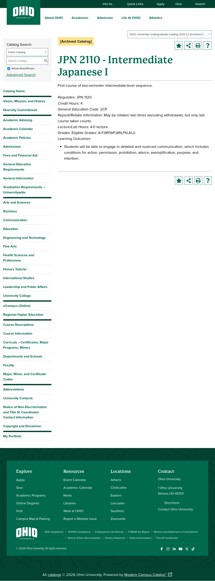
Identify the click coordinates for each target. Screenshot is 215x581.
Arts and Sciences (16, 202)
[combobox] (170, 34)
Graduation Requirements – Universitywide (24, 190)
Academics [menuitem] (80, 17)
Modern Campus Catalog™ (145, 574)
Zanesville (118, 518)
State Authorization (141, 538)
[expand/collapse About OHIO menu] (66, 17)
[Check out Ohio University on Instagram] (167, 549)
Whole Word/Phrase (23, 68)
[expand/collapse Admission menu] (116, 17)
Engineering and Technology (24, 237)
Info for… (110, 4)
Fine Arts (10, 246)
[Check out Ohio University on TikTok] (193, 549)
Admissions (12, 146)
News (67, 495)
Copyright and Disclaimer (22, 426)
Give (178, 4)
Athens (116, 479)
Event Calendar (74, 479)
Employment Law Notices (109, 532)
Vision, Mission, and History (24, 101)
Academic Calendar (18, 128)
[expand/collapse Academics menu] (91, 17)
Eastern (116, 495)
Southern (117, 511)
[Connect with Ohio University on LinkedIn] (174, 549)
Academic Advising (17, 120)
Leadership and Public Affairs (25, 286)
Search (198, 4)
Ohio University (35, 548)
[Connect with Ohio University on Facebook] (161, 549)
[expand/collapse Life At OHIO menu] (143, 17)
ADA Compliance (54, 532)
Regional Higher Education (23, 314)
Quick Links (137, 4)
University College (17, 295)
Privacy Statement (115, 538)
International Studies (18, 278)
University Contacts (18, 398)
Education (10, 228)
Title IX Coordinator (167, 538)
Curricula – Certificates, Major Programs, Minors (26, 345)
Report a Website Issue (80, 518)
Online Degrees (27, 503)
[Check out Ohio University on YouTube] (180, 549)
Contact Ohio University (175, 509)
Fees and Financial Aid (20, 155)
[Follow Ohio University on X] (186, 549)
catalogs (54, 574)
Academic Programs (30, 495)
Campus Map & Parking (33, 518)
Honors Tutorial (14, 269)
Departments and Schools (22, 356)
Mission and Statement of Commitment (176, 532)
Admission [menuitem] (105, 17)
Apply (161, 4)
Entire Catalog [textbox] (16, 52)
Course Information (17, 333)
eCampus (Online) (16, 305)
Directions (171, 502)
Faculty (8, 365)
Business (10, 211)
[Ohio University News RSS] (199, 549)
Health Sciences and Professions (18, 258)
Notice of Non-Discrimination (84, 538)
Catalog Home (14, 91)
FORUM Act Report (138, 532)
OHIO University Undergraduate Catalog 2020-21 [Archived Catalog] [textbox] (168, 34)
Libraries (69, 503)
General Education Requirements (17, 167)
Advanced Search (21, 74)
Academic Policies (17, 137)
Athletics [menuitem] (155, 17)
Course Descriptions (18, 324)
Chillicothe (119, 487)
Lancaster (118, 503)
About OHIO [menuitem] (54, 17)
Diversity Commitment (20, 110)
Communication (15, 220)
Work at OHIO (73, 511)
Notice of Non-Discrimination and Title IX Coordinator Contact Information (25, 412)
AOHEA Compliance (79, 532)
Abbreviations (13, 389)
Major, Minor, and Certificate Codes (24, 377)
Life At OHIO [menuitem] (131, 17)
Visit (19, 511)
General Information (18, 178)
